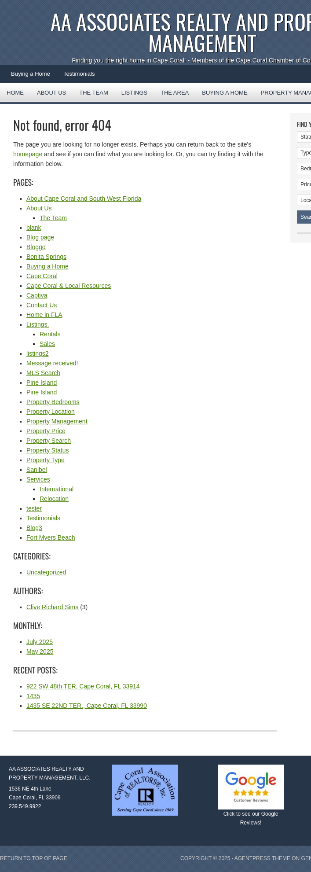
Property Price (46, 430)
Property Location (50, 411)
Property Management (57, 421)
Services (38, 479)
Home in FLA (44, 314)
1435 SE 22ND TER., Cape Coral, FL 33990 (86, 705)
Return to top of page (33, 858)
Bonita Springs (46, 256)
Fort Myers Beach (50, 537)
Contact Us (41, 305)
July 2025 (39, 641)
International (56, 489)
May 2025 (39, 651)
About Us (51, 92)
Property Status (47, 450)
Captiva (36, 295)
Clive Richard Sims (52, 607)
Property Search (48, 440)
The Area (171, 95)
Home (15, 92)
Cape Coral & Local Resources (68, 285)
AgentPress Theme (262, 858)
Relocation (54, 498)
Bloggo (36, 246)
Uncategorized (46, 572)
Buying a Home (30, 73)
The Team (93, 92)
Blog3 (34, 527)
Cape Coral (42, 276)
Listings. (37, 324)
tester (34, 508)
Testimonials (79, 73)
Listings (134, 92)
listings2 (37, 353)
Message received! (52, 363)
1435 (33, 695)
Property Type (45, 460)
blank (33, 227)
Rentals (50, 334)
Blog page (40, 237)
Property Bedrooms (53, 401)
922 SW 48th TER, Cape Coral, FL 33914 (83, 686)
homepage (27, 154)
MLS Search (43, 372)
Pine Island (41, 382)
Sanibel (36, 469)
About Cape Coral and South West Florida (83, 198)
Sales (47, 343)
